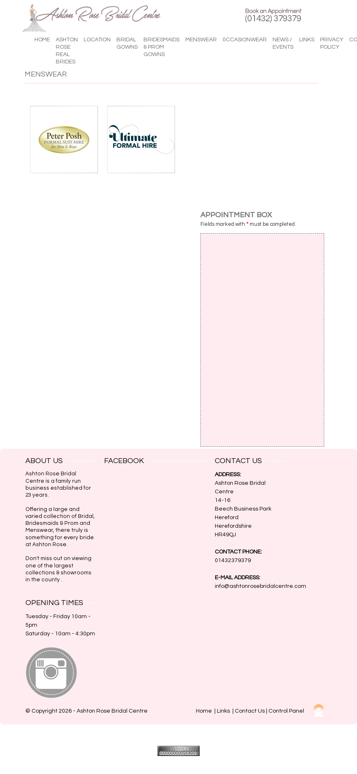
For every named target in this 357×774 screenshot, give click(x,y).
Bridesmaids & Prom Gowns (161, 47)
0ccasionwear (245, 40)
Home (42, 40)
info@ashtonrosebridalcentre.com (260, 586)
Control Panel (286, 711)
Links (306, 40)
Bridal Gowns (127, 43)
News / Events (283, 43)
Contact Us (250, 711)
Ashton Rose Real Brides (67, 51)
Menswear (201, 40)
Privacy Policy (331, 43)
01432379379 (233, 560)
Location (97, 40)
